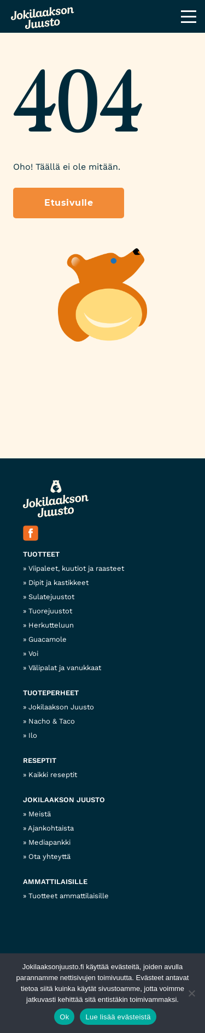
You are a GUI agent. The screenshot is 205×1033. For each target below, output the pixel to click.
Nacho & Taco (51, 721)
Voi (33, 653)
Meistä (39, 814)
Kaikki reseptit (52, 775)
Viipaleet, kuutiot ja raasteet (76, 568)
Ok (64, 1017)
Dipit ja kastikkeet (58, 582)
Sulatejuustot (51, 597)
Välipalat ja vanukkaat (64, 668)
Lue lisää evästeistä (117, 1017)
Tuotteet (41, 554)
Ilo (32, 735)
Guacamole (47, 639)
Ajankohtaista (51, 828)
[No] (191, 993)
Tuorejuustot (50, 611)
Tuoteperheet (51, 693)
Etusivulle (68, 203)
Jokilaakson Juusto (61, 707)
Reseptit (39, 760)
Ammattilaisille (55, 881)
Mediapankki (49, 842)
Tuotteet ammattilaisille (68, 896)
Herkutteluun (51, 625)
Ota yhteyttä (49, 856)
